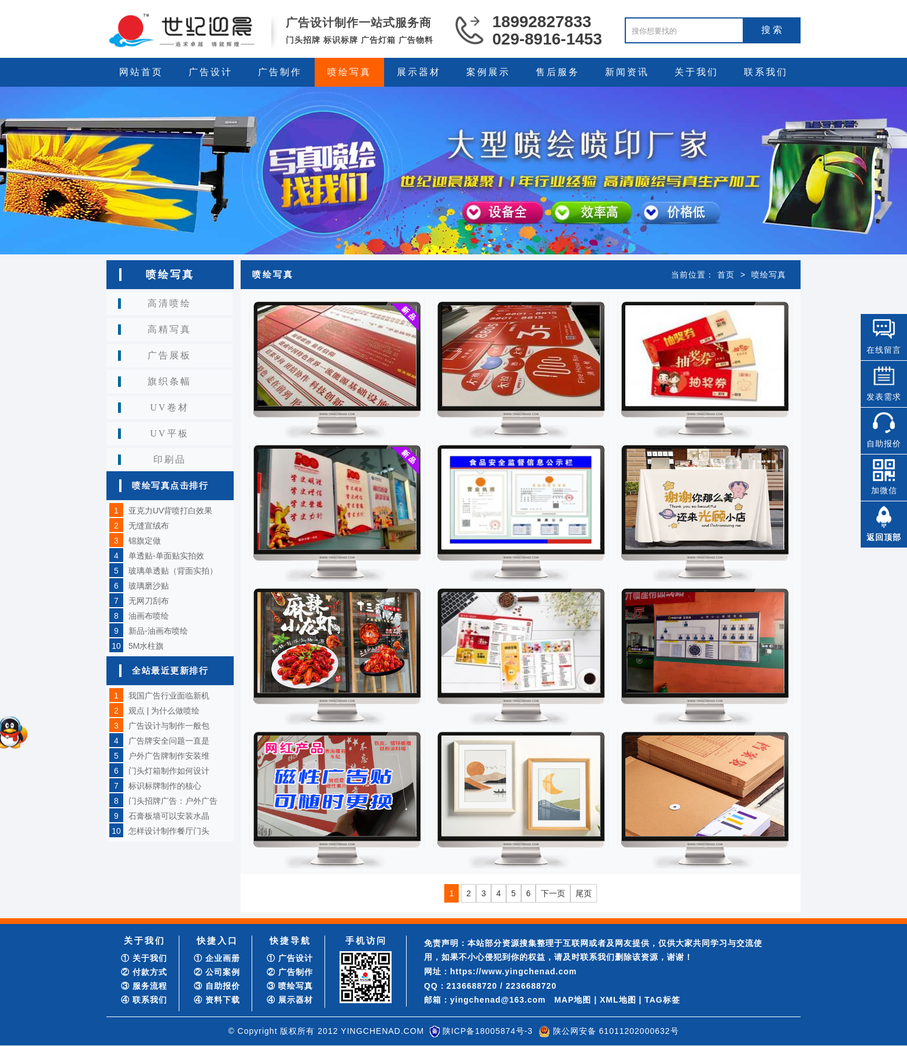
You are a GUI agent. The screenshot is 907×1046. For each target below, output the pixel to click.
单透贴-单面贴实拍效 (166, 555)
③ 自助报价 (217, 985)
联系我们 (766, 72)
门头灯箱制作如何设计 (168, 770)
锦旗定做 (144, 540)
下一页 (553, 893)
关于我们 (696, 72)
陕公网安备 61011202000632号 (616, 1031)
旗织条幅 (169, 381)
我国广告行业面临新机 (168, 695)
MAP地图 (572, 999)
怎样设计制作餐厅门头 (168, 831)
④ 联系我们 (144, 999)
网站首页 (141, 72)
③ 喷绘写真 (290, 985)
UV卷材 (169, 407)
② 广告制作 (290, 972)
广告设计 (211, 72)
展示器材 (419, 72)
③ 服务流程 (144, 985)
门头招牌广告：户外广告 (172, 800)
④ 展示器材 (290, 999)
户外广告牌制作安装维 (168, 755)
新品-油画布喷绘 (158, 630)
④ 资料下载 (217, 999)
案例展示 (488, 72)
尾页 (584, 893)
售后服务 (558, 72)
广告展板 (169, 355)
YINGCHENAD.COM (382, 1031)
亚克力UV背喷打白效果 (170, 510)
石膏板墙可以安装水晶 (168, 815)
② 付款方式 (144, 972)
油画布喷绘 (148, 615)
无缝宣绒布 (148, 525)
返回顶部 (884, 537)
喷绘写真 (349, 72)
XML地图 (618, 999)
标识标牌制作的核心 (164, 785)
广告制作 (280, 72)
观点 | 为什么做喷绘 (164, 710)
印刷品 (169, 459)
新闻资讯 (627, 72)
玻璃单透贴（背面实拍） (172, 570)
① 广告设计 (290, 958)
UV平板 (169, 433)
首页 (726, 274)
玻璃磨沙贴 (148, 585)
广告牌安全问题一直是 (168, 740)
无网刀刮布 (148, 600)
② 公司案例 (217, 972)
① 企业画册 (217, 958)
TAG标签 (662, 999)
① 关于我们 (144, 958)
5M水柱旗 (146, 645)
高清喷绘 (169, 303)
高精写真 (169, 329)
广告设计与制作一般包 (168, 725)
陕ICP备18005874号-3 (488, 1031)
